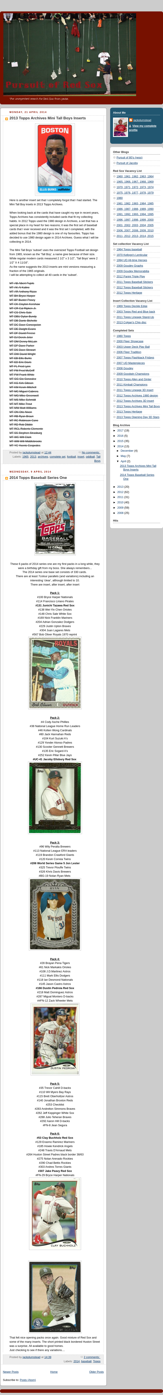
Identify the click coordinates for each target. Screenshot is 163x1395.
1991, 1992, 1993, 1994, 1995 (135, 214)
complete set (58, 456)
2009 (120, 507)
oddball (90, 456)
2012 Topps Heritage (129, 292)
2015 (120, 441)
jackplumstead (142, 120)
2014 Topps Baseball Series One (38, 478)
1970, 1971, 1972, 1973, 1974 (135, 187)
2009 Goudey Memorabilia (133, 271)
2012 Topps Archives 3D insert (135, 400)
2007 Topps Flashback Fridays (135, 357)
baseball (86, 1361)
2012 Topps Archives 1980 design (137, 395)
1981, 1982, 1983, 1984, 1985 (135, 203)
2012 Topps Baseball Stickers (135, 287)
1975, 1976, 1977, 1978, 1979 (135, 192)
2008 (120, 513)
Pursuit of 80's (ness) (130, 157)
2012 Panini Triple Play (131, 276)
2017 (120, 430)
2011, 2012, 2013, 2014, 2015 (135, 236)
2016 (120, 435)
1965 (25, 456)
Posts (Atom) (28, 1380)
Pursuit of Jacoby (127, 163)
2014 (77, 1361)
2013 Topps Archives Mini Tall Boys (138, 406)
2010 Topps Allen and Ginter (134, 379)
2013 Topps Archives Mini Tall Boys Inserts (47, 118)
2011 (120, 497)
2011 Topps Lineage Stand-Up (135, 317)
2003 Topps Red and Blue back (136, 311)
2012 (120, 492)
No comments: (91, 452)
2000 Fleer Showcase (130, 341)
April (124, 461)
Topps (96, 1361)
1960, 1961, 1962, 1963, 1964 (135, 176)
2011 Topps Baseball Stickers (135, 282)
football (71, 456)
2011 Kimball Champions (132, 384)
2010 (120, 502)
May (124, 456)
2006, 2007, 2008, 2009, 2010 (135, 230)
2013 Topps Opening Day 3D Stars (138, 417)
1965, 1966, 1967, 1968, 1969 (135, 181)
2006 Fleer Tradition (129, 352)
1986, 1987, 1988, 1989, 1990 (135, 209)
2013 (33, 456)
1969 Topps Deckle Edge (132, 306)
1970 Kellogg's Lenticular (132, 254)
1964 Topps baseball (129, 249)
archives (43, 456)
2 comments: (92, 1357)
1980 (120, 198)
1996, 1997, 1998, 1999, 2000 (135, 219)
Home (54, 1371)
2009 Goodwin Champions (133, 373)
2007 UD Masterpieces (131, 363)
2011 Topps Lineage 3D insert (135, 390)
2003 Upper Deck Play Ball (133, 346)
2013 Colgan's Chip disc (131, 322)
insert (81, 456)
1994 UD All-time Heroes (132, 260)
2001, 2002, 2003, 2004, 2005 (135, 225)
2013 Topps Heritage (129, 411)
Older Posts (96, 1371)
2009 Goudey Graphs (130, 265)
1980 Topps (124, 336)
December (127, 450)
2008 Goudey (125, 368)
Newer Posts (11, 1371)
